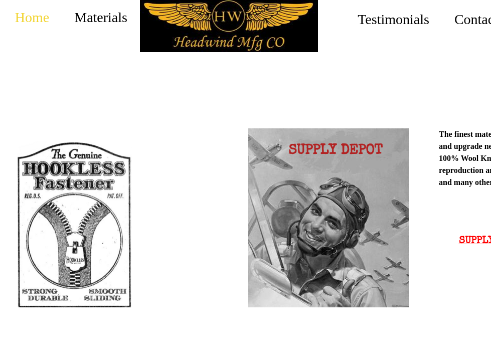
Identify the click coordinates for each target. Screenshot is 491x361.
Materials (100, 17)
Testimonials (393, 19)
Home (32, 17)
